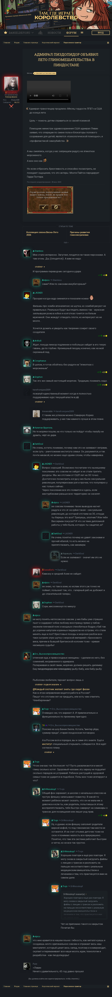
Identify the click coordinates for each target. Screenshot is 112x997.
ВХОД (101, 32)
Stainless (57, 280)
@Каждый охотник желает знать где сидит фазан (61, 689)
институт (47, 744)
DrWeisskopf (67, 820)
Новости (54, 32)
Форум (71, 32)
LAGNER (66, 502)
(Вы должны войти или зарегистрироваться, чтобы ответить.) (53, 979)
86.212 (17, 102)
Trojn (61, 789)
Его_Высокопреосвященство (67, 709)
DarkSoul (59, 464)
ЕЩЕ (66, 242)
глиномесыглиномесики (44, 73)
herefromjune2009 (65, 411)
